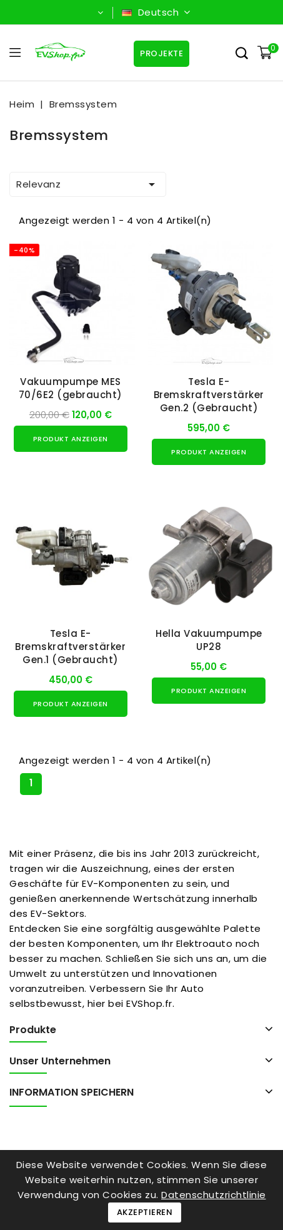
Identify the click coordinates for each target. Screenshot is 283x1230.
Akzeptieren (145, 1212)
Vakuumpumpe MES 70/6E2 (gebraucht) (70, 388)
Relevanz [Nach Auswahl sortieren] (87, 184)
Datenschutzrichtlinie (213, 1194)
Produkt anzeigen (70, 439)
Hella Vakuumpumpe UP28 (209, 640)
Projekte (160, 53)
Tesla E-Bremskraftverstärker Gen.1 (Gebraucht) (70, 646)
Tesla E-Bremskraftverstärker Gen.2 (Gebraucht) (209, 394)
